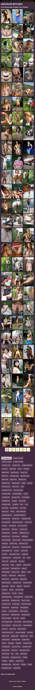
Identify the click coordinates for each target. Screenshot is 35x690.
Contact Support (17, 686)
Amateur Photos (18, 461)
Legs (12, 565)
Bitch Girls (5, 479)
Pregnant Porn (6, 604)
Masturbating (6, 572)
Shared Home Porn (7, 632)
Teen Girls (14, 650)
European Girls (26, 518)
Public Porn (14, 607)
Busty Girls (15, 486)
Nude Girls (5, 586)
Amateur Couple (18, 458)
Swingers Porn (26, 646)
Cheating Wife (6, 493)
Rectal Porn (5, 614)
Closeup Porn (16, 497)
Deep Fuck (5, 511)
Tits (12, 654)
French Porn (23, 529)
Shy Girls (30, 632)
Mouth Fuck (5, 579)
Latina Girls (5, 565)
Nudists (12, 586)
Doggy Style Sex (7, 515)
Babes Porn (5, 472)
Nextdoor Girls (27, 582)
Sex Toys (4, 629)
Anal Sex (4, 469)
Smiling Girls (6, 639)
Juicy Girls (5, 561)
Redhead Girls (15, 614)
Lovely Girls (5, 568)
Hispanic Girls (6, 547)
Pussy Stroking (13, 611)
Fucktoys (14, 533)
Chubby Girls (6, 497)
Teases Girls (5, 650)
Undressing (5, 657)
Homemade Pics (26, 547)
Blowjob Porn (6, 483)
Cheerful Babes (17, 493)
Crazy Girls (22, 501)
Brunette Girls (6, 486)
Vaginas (11, 661)
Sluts (31, 636)
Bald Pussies (15, 472)
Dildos (12, 511)
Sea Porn (16, 618)
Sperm (4, 643)
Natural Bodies (6, 582)
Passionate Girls (7, 597)
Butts (22, 486)
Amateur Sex (16, 465)
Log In (32, 0)
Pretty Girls (16, 604)
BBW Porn (5, 476)
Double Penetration (19, 515)
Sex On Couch (17, 625)
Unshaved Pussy (16, 657)
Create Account (25, 0)
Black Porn (13, 479)
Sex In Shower (27, 622)
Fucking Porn (6, 533)
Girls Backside (6, 540)
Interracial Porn (6, 557)
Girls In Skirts (17, 540)
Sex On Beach (6, 625)
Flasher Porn (6, 529)
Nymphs (19, 586)
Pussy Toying (24, 611)
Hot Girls (4, 554)
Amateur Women (27, 465)
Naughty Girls (17, 582)
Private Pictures (26, 604)
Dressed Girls (6, 518)
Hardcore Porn (23, 543)
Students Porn (27, 643)
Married (24, 568)
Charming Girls (18, 490)
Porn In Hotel (26, 600)
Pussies (4, 611)
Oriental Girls (19, 590)
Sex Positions (27, 625)
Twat (16, 654)
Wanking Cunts (6, 664)
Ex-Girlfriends (6, 522)
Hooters (16, 550)
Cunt (26, 504)
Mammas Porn (15, 568)
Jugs (28, 557)
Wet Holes (16, 664)
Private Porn (5, 607)
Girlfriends (25, 536)
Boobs (24, 483)
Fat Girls (4, 525)
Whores (23, 664)
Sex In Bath (17, 622)
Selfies (23, 618)
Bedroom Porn (25, 476)
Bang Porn (24, 472)
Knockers (21, 561)
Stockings (11, 643)
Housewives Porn (14, 554)
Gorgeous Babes (28, 540)
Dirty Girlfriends (21, 511)
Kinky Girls (13, 561)
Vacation (4, 661)
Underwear (23, 654)
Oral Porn (27, 586)
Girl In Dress (16, 536)
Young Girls (16, 668)
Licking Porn (27, 565)
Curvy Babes (14, 508)
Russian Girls (26, 614)
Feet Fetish (12, 525)
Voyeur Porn (19, 661)
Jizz (24, 557)
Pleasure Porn (15, 600)
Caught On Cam (7, 490)
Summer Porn (16, 646)
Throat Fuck (5, 654)
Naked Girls (14, 579)
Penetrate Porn (18, 597)
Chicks (26, 493)
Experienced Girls (17, 522)
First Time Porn (22, 525)
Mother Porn (21, 575)
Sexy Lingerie (22, 629)
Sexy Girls (12, 629)
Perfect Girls (28, 597)
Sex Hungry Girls (7, 622)
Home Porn (15, 547)
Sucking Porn (6, 646)
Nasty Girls (23, 579)
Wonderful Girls (6, 668)
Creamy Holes (6, 504)
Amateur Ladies (6, 461)
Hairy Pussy (13, 543)
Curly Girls (5, 508)
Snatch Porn (25, 639)
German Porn (6, 536)
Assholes (26, 469)
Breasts (30, 483)
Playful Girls (5, 600)
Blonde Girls (22, 479)
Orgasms (4, 590)
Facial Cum (28, 522)
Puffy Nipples (24, 607)
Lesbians (18, 565)
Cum (21, 504)
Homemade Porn (7, 550)
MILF (29, 572)
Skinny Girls (5, 636)
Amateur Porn (6, 465)
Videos (24, 681)
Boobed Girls (16, 483)
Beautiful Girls (14, 476)
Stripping (18, 643)
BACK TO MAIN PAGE (8, 674)
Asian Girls (12, 469)
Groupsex (5, 543)
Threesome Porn (24, 650)
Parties (21, 593)
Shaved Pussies (20, 632)
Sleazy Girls (14, 636)
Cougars (14, 501)
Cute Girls (23, 508)
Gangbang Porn (24, 533)
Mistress (4, 575)
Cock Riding (25, 497)
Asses (20, 469)
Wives (30, 664)
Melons (23, 572)
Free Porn (15, 529)
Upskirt (25, 657)
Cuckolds (15, 504)
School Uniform (6, 618)
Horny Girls (24, 550)
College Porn (6, 501)
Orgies (11, 590)
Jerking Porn (17, 557)
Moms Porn (12, 575)
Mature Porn (15, 572)
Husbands (25, 554)
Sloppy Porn (24, 636)
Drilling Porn (15, 518)
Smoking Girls (16, 639)
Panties (14, 593)
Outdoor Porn (6, 593)
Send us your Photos (15, 681)
